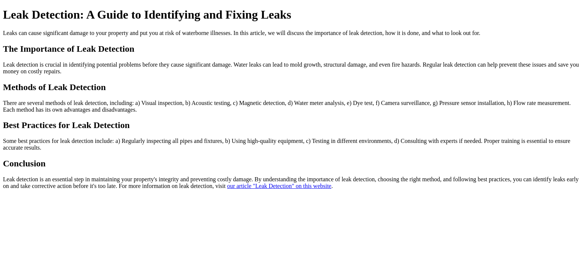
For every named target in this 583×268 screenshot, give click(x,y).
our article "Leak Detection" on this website (279, 186)
